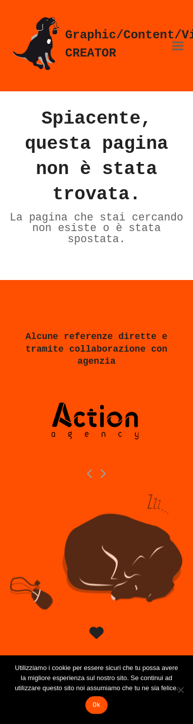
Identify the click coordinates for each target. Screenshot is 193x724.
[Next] (103, 474)
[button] (177, 45)
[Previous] (90, 474)
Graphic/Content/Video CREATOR (96, 44)
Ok (96, 705)
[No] (180, 690)
